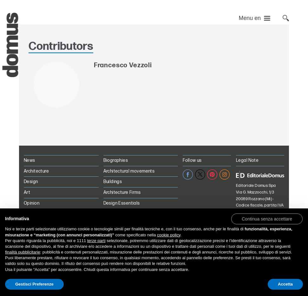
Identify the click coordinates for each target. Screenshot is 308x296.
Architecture (36, 171)
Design (31, 181)
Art (27, 192)
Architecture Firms (122, 192)
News (29, 160)
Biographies (115, 160)
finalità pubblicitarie (22, 252)
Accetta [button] (285, 284)
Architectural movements (129, 171)
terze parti (96, 240)
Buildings (112, 181)
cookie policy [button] (168, 235)
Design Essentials (121, 203)
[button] (267, 219)
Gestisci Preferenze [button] (34, 284)
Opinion (31, 203)
